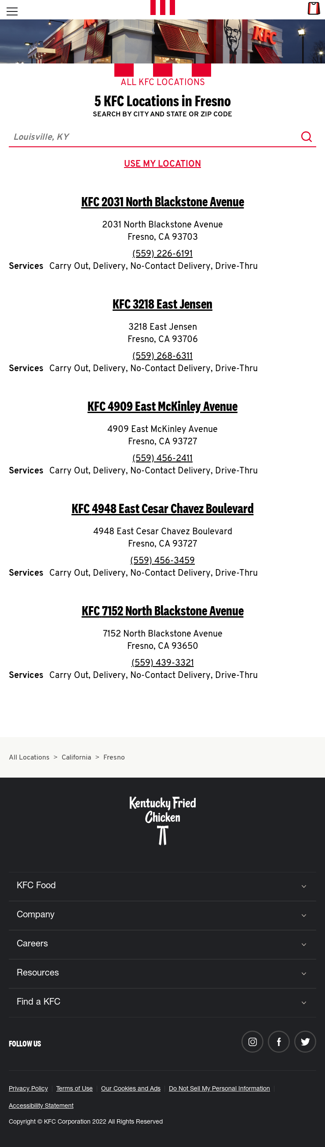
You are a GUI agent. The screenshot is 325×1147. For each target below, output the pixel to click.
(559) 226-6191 (162, 254)
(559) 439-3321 (162, 663)
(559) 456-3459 (162, 561)
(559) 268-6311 (162, 356)
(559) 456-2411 (162, 458)
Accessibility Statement (41, 1106)
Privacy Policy (28, 1089)
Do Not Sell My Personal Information (219, 1089)
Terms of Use (74, 1089)
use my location (164, 165)
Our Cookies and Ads (131, 1089)
